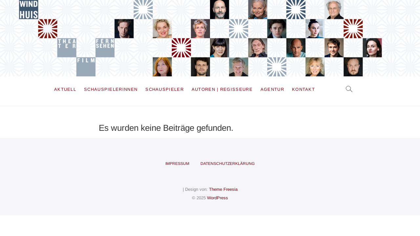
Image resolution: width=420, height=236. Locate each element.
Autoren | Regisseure (222, 89)
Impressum (177, 163)
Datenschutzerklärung (227, 163)
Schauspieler (164, 89)
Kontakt (303, 89)
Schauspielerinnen (110, 89)
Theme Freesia (223, 189)
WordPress (217, 197)
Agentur (272, 89)
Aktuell (65, 89)
